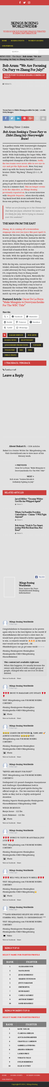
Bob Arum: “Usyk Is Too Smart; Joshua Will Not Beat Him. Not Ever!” (29, 527)
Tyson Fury (10, 350)
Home (4, 41)
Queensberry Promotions (16, 345)
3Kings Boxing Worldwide (21, 622)
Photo (7, 714)
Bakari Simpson (16, 335)
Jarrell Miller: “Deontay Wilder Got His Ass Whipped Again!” (29, 500)
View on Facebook (9, 678)
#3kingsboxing (27, 654)
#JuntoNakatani (10, 635)
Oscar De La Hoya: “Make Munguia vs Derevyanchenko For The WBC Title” (23, 302)
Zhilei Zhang (10, 355)
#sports (13, 801)
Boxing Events (17, 41)
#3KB (18, 654)
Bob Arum (32, 335)
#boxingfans (28, 651)
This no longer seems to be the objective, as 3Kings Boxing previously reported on (24, 190)
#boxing (6, 651)
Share (19, 678)
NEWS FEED (5, 56)
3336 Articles (34, 446)
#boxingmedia (9, 654)
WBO (30, 350)
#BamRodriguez (10, 647)
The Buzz (16, 56)
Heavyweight (27, 340)
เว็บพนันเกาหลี (10, 370)
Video (7, 936)
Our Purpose (7, 46)
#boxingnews (16, 651)
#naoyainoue (26, 629)
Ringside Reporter (16, 195)
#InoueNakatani (10, 657)
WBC (21, 350)
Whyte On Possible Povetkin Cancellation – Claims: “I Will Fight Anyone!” (30, 514)
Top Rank (37, 345)
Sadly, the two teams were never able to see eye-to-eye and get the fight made (24, 163)
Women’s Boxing (35, 41)
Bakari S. (8, 84)
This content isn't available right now (21, 662)
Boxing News (10, 340)
